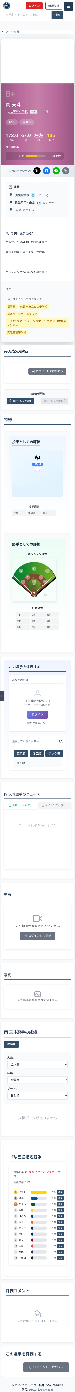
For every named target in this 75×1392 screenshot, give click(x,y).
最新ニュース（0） (21, 805)
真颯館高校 (22, 195)
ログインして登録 (37, 936)
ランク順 (54, 753)
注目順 (37, 753)
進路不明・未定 (25, 202)
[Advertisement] (37, 60)
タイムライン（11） (54, 805)
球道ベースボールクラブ (22, 314)
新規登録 (53, 5)
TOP (5, 31)
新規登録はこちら (37, 722)
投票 (60, 1192)
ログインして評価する (47, 371)
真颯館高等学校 (16, 332)
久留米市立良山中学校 (33, 306)
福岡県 (11, 306)
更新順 (21, 753)
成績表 (11, 1044)
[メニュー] (68, 6)
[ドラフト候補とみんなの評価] (6, 5)
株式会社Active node (40, 1389)
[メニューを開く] (2, 696)
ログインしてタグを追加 (25, 299)
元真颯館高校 (18, 111)
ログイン (34, 5)
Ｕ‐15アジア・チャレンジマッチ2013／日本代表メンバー (36, 323)
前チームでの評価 (20, 400)
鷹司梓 (21, 763)
